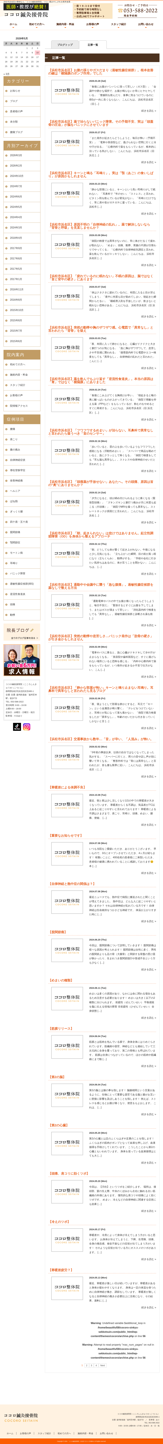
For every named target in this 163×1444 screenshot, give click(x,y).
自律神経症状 (17, 460)
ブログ (14, 101)
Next (102, 1365)
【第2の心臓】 (58, 1125)
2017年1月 (16, 279)
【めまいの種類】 (61, 980)
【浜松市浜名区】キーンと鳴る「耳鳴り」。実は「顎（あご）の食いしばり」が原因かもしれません (100, 174)
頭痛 (12, 604)
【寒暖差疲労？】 (61, 1270)
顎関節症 (15, 542)
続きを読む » (148, 110)
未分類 (14, 121)
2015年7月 (16, 330)
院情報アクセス (19, 405)
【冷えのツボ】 (59, 1222)
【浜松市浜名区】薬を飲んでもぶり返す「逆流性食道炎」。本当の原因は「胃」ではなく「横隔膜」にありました (100, 380)
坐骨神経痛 (16, 480)
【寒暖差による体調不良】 (67, 787)
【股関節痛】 (57, 932)
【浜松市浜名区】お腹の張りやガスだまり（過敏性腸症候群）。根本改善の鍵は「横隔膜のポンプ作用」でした (100, 71)
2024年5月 (16, 207)
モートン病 (16, 552)
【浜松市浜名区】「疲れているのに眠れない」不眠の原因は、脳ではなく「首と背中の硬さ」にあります (100, 277)
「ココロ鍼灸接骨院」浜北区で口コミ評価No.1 (81, 1441)
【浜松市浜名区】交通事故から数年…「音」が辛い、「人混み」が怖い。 (100, 739)
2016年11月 (17, 289)
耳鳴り (14, 563)
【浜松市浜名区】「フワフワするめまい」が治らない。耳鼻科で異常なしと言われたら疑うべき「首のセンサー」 (100, 432)
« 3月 (7, 74)
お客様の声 (92, 24)
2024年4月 (16, 217)
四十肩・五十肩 (19, 521)
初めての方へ (36, 24)
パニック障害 (17, 573)
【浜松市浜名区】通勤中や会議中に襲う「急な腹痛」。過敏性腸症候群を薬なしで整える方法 (100, 586)
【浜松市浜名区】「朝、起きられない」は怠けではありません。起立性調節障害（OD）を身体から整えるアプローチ (100, 534)
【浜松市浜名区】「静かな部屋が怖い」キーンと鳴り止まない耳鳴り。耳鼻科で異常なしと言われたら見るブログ (100, 689)
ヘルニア (15, 491)
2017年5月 (16, 268)
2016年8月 (16, 299)
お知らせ (15, 90)
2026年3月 (16, 155)
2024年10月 (17, 176)
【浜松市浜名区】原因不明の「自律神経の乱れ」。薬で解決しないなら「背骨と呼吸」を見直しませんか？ (99, 226)
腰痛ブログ (16, 132)
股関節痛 (15, 532)
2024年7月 (16, 186)
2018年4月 (16, 238)
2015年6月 (16, 341)
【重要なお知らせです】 (65, 835)
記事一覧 (93, 44)
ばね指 (14, 501)
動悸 (12, 615)
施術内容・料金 (65, 24)
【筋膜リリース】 (61, 1028)
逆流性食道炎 (17, 594)
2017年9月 (16, 248)
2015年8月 (16, 320)
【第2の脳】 (57, 1077)
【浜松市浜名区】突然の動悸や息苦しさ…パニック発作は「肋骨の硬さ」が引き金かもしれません (100, 637)
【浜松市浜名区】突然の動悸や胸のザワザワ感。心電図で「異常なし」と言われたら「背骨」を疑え (100, 329)
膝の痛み (15, 449)
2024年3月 (16, 227)
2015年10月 (17, 310)
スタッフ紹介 (118, 24)
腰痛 (12, 429)
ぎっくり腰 (16, 511)
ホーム (13, 24)
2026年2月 (16, 165)
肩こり (14, 439)
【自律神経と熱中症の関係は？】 (72, 884)
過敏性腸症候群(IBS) (22, 583)
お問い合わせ (145, 24)
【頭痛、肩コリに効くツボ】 (69, 1173)
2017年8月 (16, 258)
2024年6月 (16, 196)
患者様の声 (16, 111)
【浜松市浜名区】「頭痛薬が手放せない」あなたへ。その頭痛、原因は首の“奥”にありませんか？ (100, 483)
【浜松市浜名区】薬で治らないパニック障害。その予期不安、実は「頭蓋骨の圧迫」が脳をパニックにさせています (100, 123)
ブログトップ (65, 44)
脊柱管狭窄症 (17, 470)
